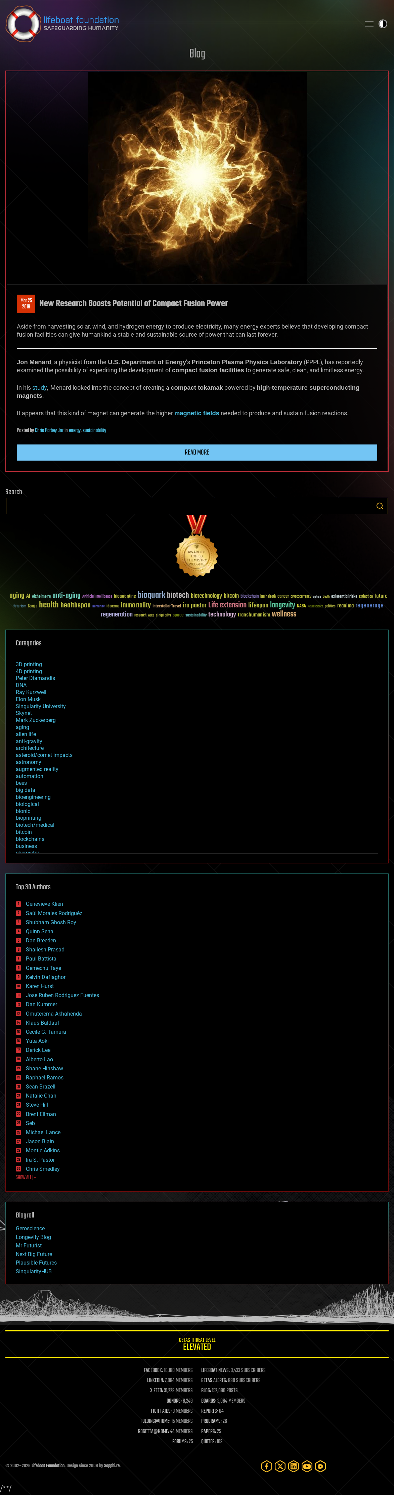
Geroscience (30, 1228)
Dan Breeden (41, 940)
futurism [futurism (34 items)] (19, 606)
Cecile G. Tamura (46, 1032)
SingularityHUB (34, 1271)
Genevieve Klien (44, 904)
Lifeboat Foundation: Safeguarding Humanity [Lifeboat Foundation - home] (180, 23)
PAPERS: (208, 1431)
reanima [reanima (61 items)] (345, 606)
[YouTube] (307, 1466)
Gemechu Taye (43, 968)
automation (29, 776)
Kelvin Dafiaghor (45, 977)
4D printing (29, 671)
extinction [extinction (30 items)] (366, 597)
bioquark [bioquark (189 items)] (151, 595)
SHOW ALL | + (26, 1177)
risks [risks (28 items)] (151, 615)
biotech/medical (35, 825)
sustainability (94, 430)
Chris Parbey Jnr (49, 430)
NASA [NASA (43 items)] (301, 606)
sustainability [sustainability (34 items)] (196, 615)
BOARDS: (208, 1401)
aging (22, 727)
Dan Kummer (41, 1004)
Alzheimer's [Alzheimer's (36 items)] (41, 596)
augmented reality (37, 769)
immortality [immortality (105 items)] (136, 605)
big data (25, 790)
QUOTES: (208, 1442)
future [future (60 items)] (381, 596)
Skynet (24, 713)
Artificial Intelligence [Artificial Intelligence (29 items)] (97, 597)
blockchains (30, 839)
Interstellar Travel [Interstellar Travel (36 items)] (166, 606)
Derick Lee (38, 1050)
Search (380, 506)
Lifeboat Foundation (48, 1466)
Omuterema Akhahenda (54, 1014)
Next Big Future (34, 1254)
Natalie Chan (41, 1096)
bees (21, 783)
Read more (197, 452)
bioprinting (28, 818)
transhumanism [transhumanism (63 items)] (254, 615)
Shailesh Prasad (45, 949)
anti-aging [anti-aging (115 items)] (66, 596)
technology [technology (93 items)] (222, 615)
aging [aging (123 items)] (17, 596)
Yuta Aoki (37, 1041)
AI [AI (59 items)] (28, 596)
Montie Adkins (43, 1150)
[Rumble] (320, 1466)
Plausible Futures (36, 1262)
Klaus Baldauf (42, 1023)
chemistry (27, 853)
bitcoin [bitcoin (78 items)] (231, 596)
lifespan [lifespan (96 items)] (258, 605)
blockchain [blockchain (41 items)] (249, 596)
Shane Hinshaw (44, 1068)
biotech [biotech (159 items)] (178, 595)
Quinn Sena (39, 931)
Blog (197, 54)
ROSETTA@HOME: (153, 1431)
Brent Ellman (41, 1114)
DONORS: (174, 1401)
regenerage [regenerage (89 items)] (369, 605)
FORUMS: (180, 1442)
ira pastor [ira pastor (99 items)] (195, 605)
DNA (21, 685)
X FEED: (156, 1390)
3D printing (29, 664)
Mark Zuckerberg (36, 720)
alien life (26, 734)
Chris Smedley (43, 1169)
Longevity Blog (33, 1237)
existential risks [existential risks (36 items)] (344, 596)
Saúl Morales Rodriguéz (54, 913)
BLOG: (206, 1390)
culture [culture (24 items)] (317, 597)
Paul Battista (41, 958)
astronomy (28, 762)
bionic (23, 811)
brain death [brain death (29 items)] (268, 597)
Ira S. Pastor (40, 1160)
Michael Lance (43, 1132)
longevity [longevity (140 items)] (282, 605)
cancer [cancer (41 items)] (283, 596)
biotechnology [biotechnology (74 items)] (206, 596)
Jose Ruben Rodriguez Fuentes (62, 995)
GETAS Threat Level (197, 1345)
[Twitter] (280, 1466)
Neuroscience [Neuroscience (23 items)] (315, 607)
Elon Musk (28, 699)
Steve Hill (37, 1105)
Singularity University (41, 706)
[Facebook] (266, 1466)
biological (27, 804)
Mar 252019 (26, 304)
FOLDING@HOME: (155, 1421)
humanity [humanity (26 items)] (98, 607)
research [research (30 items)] (140, 615)
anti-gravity (29, 741)
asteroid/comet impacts (44, 755)
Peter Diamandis (35, 678)
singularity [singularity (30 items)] (163, 615)
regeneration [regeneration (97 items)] (117, 614)
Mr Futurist (29, 1245)
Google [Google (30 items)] (32, 606)
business (26, 846)
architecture (30, 748)
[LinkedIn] (293, 1466)
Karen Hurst (40, 986)
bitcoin (24, 832)
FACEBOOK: (153, 1370)
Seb (30, 1123)
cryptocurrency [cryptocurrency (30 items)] (301, 597)
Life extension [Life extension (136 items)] (227, 605)
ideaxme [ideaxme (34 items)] (112, 606)
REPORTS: (209, 1411)
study (39, 387)
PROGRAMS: (211, 1421)
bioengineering (33, 797)
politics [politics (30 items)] (330, 606)
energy (75, 430)
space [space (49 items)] (178, 615)
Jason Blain (40, 1141)
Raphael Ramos (44, 1077)
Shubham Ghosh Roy (51, 922)
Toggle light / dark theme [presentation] (383, 23)
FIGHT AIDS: (161, 1411)
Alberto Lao (39, 1059)
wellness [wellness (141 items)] (284, 614)
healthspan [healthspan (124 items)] (75, 605)
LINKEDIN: (155, 1380)
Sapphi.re (112, 1466)
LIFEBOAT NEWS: (215, 1370)
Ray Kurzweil (31, 692)
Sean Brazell (40, 1086)
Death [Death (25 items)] (326, 597)
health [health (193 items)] (49, 605)
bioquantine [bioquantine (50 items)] (125, 596)
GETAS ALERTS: (214, 1380)
